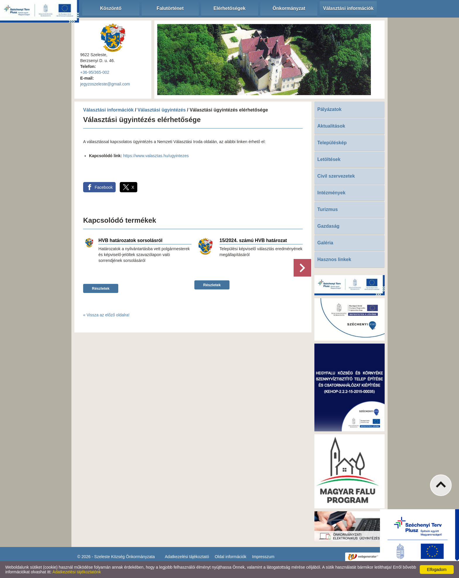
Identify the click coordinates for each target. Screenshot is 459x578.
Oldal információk (230, 556)
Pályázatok (329, 109)
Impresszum (263, 556)
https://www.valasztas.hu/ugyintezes (156, 155)
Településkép (332, 142)
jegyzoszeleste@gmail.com (105, 84)
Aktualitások (331, 126)
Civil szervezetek (336, 176)
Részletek (100, 288)
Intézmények (331, 192)
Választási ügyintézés (162, 109)
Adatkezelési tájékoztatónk (76, 572)
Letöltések (328, 159)
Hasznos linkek (334, 259)
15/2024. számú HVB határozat (253, 240)
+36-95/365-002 (94, 72)
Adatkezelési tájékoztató (187, 556)
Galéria (325, 242)
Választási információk (108, 109)
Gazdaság (328, 226)
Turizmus (327, 209)
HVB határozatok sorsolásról (130, 240)
